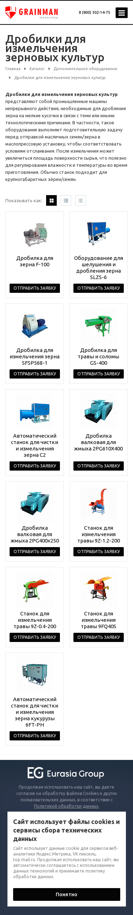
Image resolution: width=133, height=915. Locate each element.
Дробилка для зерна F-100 (34, 261)
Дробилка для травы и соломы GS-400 (98, 356)
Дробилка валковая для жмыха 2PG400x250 (35, 534)
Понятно (66, 894)
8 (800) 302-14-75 (94, 12)
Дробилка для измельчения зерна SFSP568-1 (35, 356)
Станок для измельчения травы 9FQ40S (98, 619)
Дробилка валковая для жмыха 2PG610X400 (98, 442)
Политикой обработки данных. (66, 806)
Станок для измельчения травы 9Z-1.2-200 (98, 534)
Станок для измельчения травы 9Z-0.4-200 (34, 619)
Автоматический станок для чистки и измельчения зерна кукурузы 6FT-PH (34, 712)
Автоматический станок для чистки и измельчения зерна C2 (34, 445)
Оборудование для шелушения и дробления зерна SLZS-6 (98, 267)
